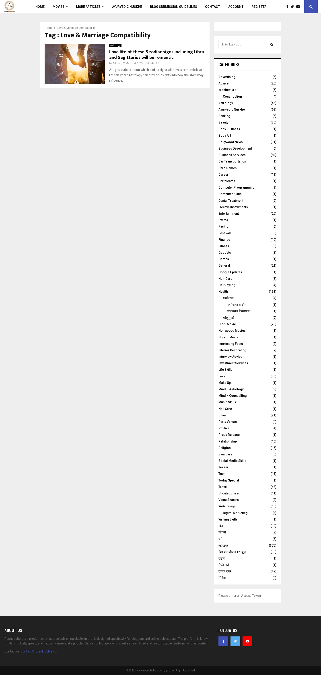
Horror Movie (228, 337)
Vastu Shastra (228, 500)
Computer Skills (230, 194)
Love (221, 376)
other (222, 415)
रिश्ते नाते (223, 565)
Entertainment (228, 213)
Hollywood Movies (232, 330)
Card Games (227, 168)
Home (40, 6)
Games (223, 259)
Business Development (235, 148)
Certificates (226, 181)
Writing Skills (228, 519)
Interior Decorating (232, 350)
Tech (221, 473)
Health (223, 291)
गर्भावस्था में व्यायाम (238, 311)
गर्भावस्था (228, 298)
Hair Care (225, 278)
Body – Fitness (229, 129)
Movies (58, 6)
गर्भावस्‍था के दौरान (237, 305)
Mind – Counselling (232, 395)
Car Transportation (232, 161)
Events (223, 220)
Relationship (227, 441)
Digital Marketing (235, 513)
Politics (224, 428)
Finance (224, 239)
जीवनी (222, 532)
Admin (117, 63)
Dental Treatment (230, 200)
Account (236, 6)
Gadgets (224, 252)
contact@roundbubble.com (40, 651)
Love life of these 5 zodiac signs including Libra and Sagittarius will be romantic (156, 54)
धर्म (220, 539)
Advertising (226, 77)
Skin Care (225, 454)
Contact (212, 6)
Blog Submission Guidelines (173, 6)
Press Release (229, 434)
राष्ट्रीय (221, 558)
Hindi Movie (227, 324)
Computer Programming (236, 187)
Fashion (224, 226)
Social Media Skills (232, 461)
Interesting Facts (230, 344)
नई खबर (223, 545)
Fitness (223, 246)
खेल (220, 526)
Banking (224, 116)
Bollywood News (230, 142)
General (224, 265)
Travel (223, 487)
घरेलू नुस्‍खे (228, 317)
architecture (227, 90)
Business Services (232, 155)
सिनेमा (222, 578)
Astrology (115, 45)
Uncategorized (229, 493)
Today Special (228, 480)
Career (223, 174)
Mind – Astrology (231, 389)
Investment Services (233, 363)
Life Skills (225, 369)
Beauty (223, 122)
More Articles (88, 6)
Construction (232, 96)
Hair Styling (226, 285)
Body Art (224, 135)
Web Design (227, 506)
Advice (223, 83)
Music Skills (227, 402)
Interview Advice (230, 356)
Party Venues (228, 422)
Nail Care (225, 409)
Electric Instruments (233, 207)
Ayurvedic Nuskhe (127, 6)
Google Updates (230, 272)
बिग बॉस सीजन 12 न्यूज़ (232, 552)
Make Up (224, 383)
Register (259, 6)
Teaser (223, 467)
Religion (224, 448)
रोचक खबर (224, 571)
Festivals (225, 233)
